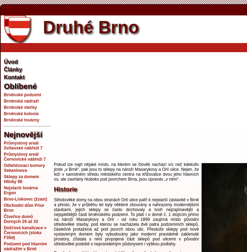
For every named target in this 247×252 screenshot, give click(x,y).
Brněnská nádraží (21, 101)
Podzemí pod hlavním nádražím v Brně (25, 246)
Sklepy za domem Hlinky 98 (21, 179)
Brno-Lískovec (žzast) (25, 199)
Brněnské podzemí (22, 94)
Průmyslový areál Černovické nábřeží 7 (25, 157)
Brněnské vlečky (20, 107)
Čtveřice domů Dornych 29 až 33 (21, 219)
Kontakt (14, 77)
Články (13, 69)
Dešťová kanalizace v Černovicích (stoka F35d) (25, 232)
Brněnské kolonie (21, 113)
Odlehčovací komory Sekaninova (24, 168)
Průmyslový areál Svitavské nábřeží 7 (23, 145)
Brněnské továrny (21, 120)
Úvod (11, 62)
